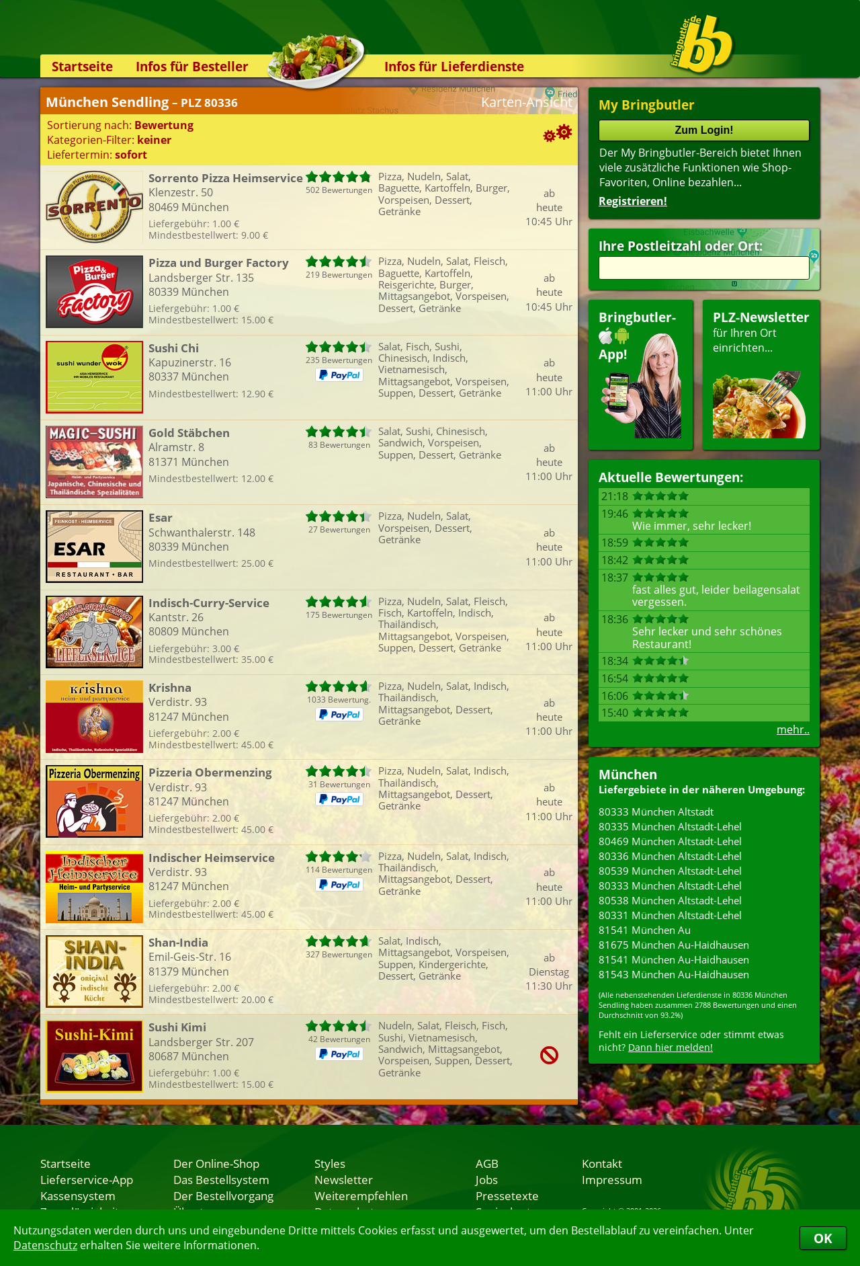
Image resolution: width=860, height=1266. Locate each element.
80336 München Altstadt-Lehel (670, 856)
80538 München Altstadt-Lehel (670, 900)
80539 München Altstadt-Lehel (670, 870)
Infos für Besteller (192, 66)
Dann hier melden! (670, 1047)
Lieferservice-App (86, 1179)
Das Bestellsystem (221, 1179)
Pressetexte (507, 1195)
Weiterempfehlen (361, 1195)
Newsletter (343, 1179)
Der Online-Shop (216, 1163)
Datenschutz (45, 1245)
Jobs (487, 1179)
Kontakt (602, 1163)
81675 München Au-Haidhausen (674, 944)
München (628, 774)
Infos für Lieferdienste (454, 66)
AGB (487, 1163)
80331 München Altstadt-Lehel (670, 915)
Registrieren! (633, 201)
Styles (329, 1163)
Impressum (612, 1179)
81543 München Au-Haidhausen (674, 974)
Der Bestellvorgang (223, 1195)
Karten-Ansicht (526, 102)
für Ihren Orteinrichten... (761, 373)
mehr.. (793, 729)
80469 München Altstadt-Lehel (670, 841)
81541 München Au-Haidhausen (674, 959)
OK (823, 1238)
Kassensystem (78, 1195)
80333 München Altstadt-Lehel (670, 885)
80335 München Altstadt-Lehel (670, 826)
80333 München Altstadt (656, 811)
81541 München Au (645, 930)
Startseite (82, 66)
